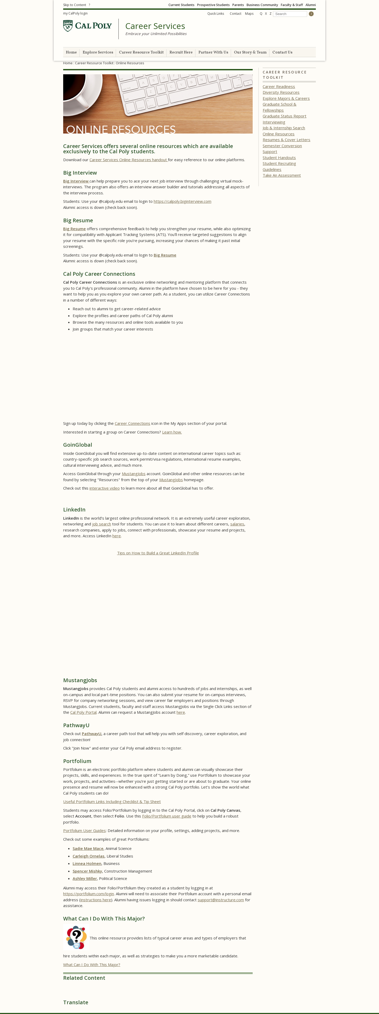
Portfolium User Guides (84, 830)
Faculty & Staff (292, 5)
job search (101, 523)
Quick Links (215, 13)
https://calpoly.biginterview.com (182, 201)
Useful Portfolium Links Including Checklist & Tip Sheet (112, 801)
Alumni (311, 5)
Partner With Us (213, 52)
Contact (235, 13)
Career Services (155, 26)
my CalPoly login (75, 13)
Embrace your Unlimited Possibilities (156, 33)
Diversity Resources (281, 92)
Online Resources (279, 133)
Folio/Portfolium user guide (166, 816)
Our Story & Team (250, 52)
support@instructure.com (221, 899)
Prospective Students (213, 5)
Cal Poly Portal (83, 712)
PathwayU (91, 733)
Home (71, 52)
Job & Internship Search (284, 127)
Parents (238, 5)
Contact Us (282, 52)
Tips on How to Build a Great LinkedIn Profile (158, 552)
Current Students (181, 5)
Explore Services (98, 52)
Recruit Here (181, 52)
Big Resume (74, 228)
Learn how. (172, 432)
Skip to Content (74, 5)
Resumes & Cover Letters (286, 139)
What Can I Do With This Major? (91, 964)
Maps (249, 13)
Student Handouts (279, 157)
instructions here (96, 899)
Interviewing (274, 122)
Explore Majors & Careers (286, 98)
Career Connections (132, 423)
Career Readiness (279, 86)
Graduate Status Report (284, 116)
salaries (237, 523)
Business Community (262, 5)
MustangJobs (134, 473)
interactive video (104, 488)
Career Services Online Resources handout (128, 159)
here (116, 535)
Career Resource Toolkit (141, 52)
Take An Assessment (282, 175)
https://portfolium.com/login (88, 893)
